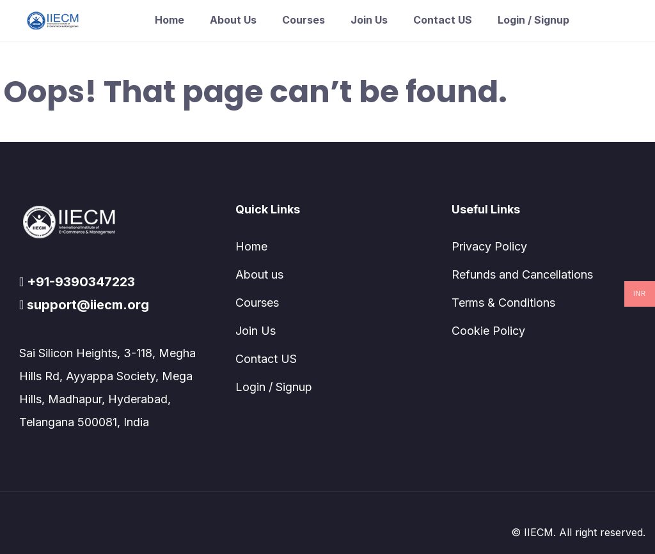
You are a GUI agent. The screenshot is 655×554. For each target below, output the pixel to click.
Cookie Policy (488, 330)
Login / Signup (533, 19)
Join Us (369, 19)
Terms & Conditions (503, 302)
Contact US (442, 19)
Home (169, 19)
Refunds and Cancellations (522, 274)
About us (233, 19)
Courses (303, 19)
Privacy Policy (489, 246)
